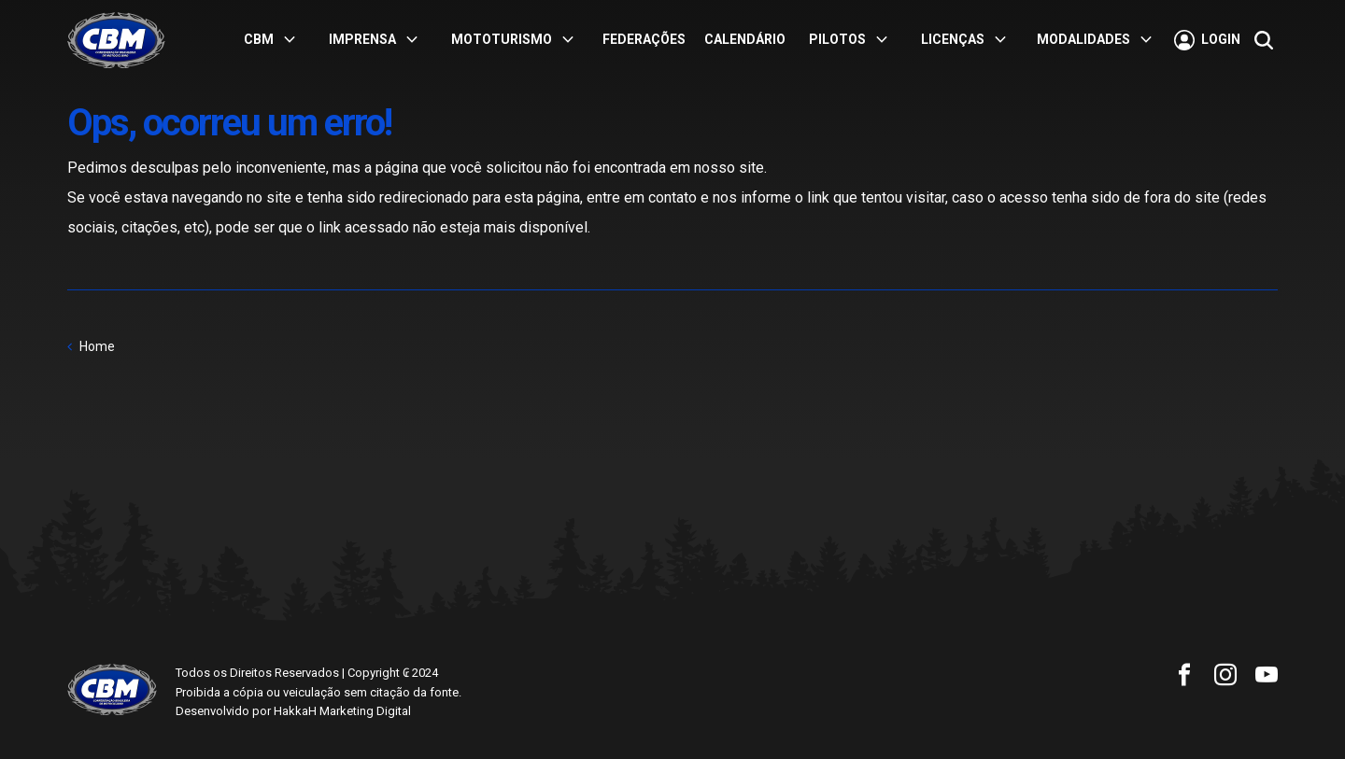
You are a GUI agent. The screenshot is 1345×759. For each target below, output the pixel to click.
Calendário (745, 39)
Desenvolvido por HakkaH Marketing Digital (293, 711)
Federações (644, 39)
